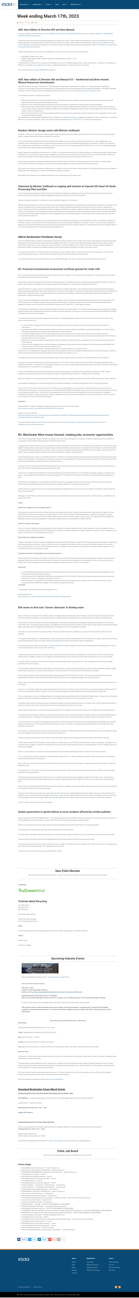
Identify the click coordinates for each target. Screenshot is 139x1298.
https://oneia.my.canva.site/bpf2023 (52, 1079)
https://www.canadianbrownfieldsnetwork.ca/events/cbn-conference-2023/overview (56, 992)
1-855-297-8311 (77, 119)
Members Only (76, 4)
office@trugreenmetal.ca (29, 921)
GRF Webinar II (28, 1112)
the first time (32, 623)
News (57, 4)
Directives (101, 63)
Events (49, 4)
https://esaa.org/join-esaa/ (99, 875)
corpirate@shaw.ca (85, 1141)
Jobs (64, 4)
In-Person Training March (55, 1141)
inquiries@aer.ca (96, 119)
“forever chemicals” (93, 616)
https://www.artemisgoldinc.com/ (46, 589)
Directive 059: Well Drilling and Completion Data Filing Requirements (60, 33)
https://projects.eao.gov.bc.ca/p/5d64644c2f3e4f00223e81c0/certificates (41, 408)
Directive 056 (44, 86)
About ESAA (24, 4)
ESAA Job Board (66, 1155)
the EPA (38, 657)
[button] (22, 1239)
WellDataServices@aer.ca (47, 70)
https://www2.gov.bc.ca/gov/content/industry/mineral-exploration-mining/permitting (44, 596)
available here (83, 254)
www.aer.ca (62, 63)
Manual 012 (85, 86)
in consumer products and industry (58, 645)
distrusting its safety (57, 795)
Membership (37, 4)
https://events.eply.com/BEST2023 (58, 977)
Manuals (86, 65)
